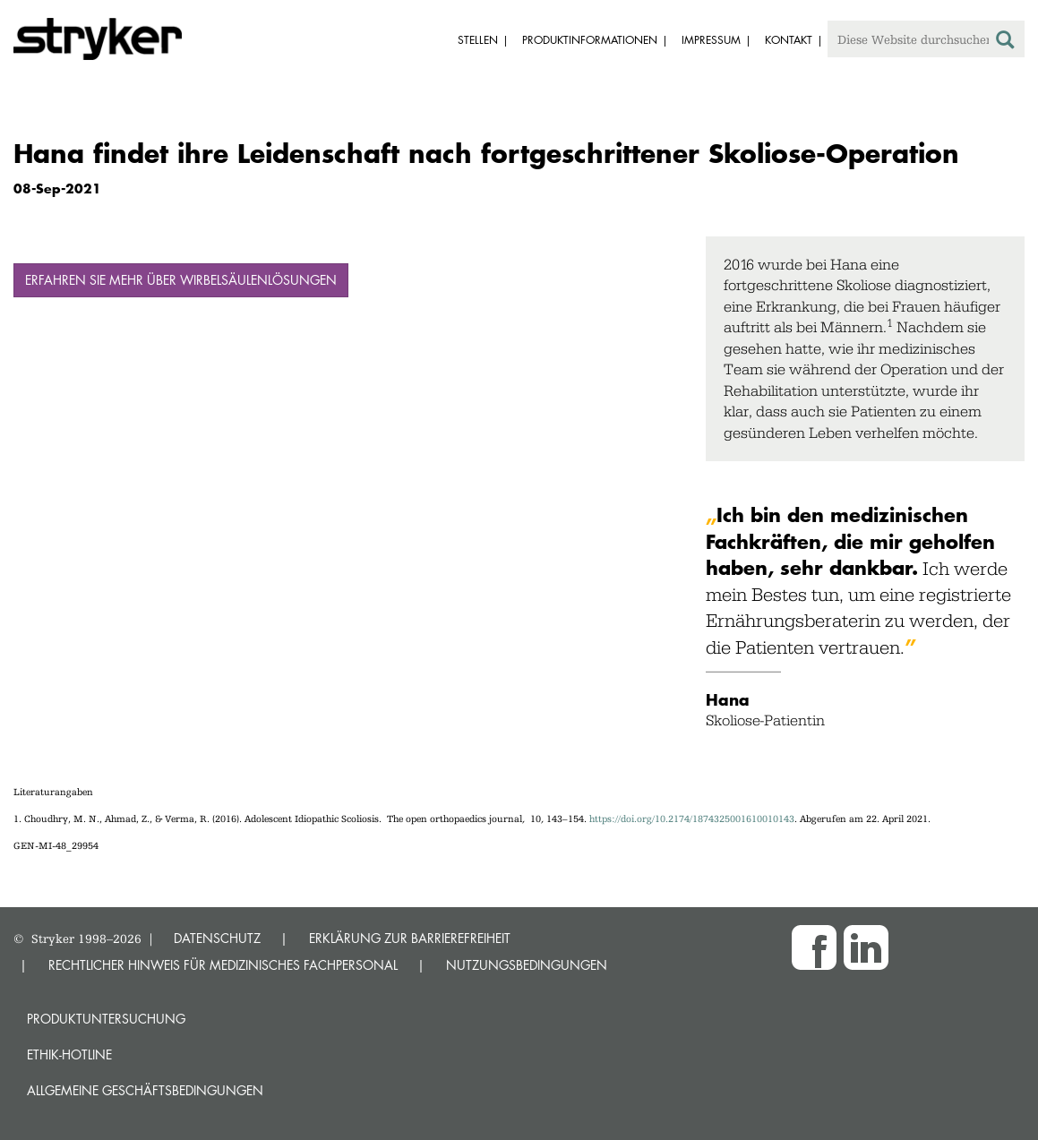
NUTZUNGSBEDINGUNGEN (526, 964)
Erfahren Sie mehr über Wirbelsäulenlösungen (181, 279)
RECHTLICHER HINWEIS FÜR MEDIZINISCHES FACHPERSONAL (223, 964)
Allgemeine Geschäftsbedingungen (145, 1090)
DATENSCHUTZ (217, 938)
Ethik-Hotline (69, 1054)
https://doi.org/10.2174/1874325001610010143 (691, 819)
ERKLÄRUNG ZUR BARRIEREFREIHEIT (409, 938)
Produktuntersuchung (106, 1018)
